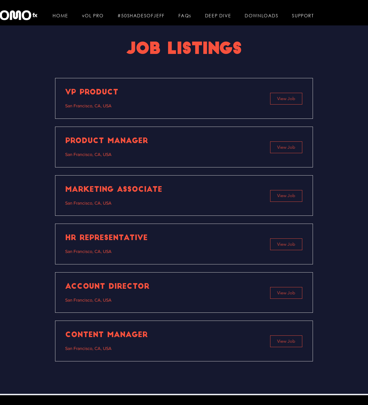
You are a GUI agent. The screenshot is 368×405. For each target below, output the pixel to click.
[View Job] (286, 99)
